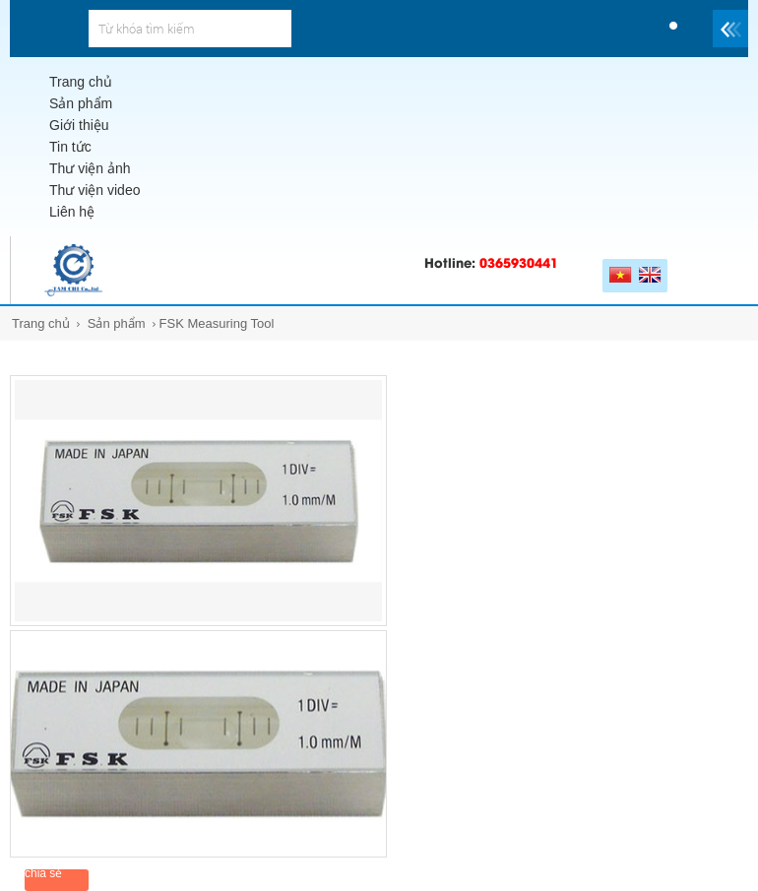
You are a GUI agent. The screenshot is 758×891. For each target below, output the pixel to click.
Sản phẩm (117, 323)
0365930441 (518, 261)
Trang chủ (41, 323)
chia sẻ (43, 873)
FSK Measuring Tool (217, 323)
